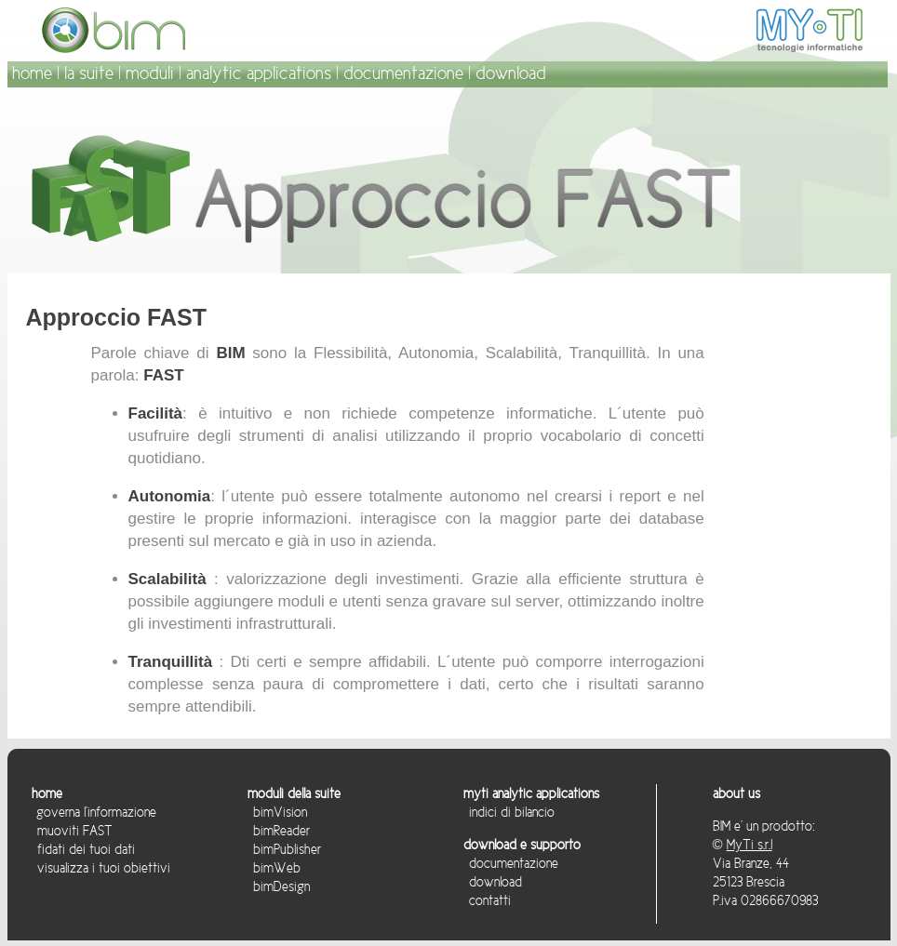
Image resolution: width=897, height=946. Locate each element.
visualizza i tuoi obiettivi (101, 867)
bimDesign (279, 886)
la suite (89, 73)
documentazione (403, 73)
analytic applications (258, 73)
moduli (150, 73)
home (32, 73)
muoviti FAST (75, 830)
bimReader (279, 830)
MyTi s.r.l (749, 844)
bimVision (277, 812)
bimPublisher (284, 849)
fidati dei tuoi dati (83, 849)
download (510, 73)
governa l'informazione (94, 812)
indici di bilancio (509, 812)
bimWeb (274, 867)
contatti (487, 900)
